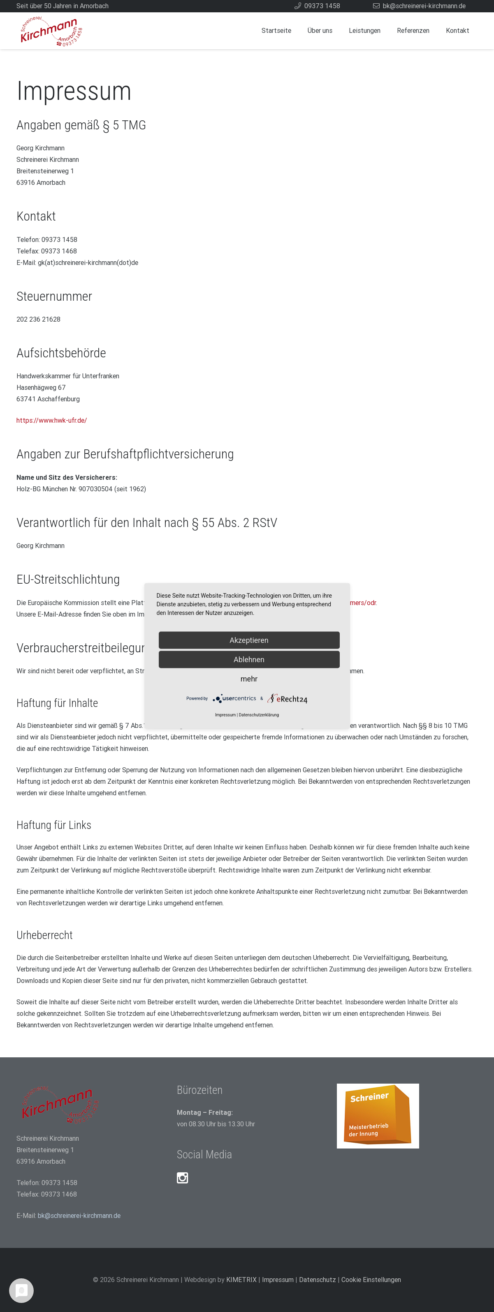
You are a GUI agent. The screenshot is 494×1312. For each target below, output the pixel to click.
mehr (249, 678)
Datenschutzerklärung (259, 715)
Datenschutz (317, 1280)
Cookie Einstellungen (371, 1280)
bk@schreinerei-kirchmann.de (79, 1216)
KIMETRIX (241, 1280)
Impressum (278, 1280)
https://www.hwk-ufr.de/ (51, 420)
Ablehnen (249, 659)
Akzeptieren (249, 640)
